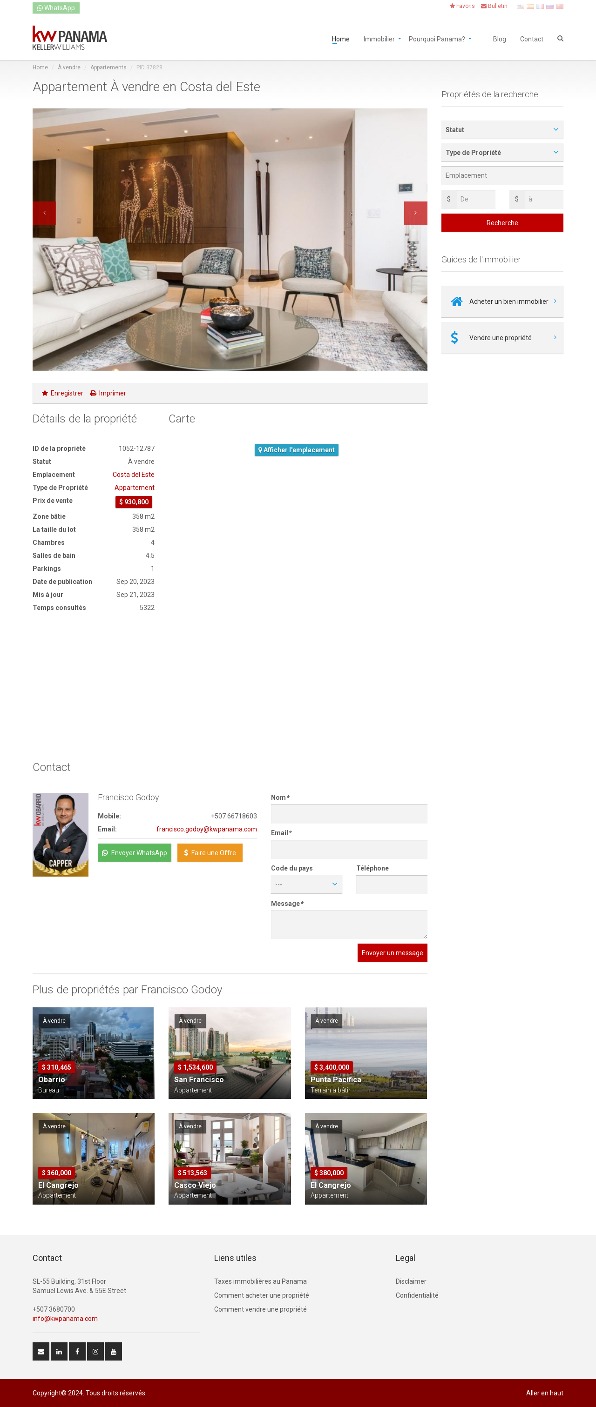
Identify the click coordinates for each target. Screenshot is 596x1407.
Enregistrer (62, 393)
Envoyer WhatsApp (134, 853)
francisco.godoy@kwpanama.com (206, 829)
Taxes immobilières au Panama (260, 1281)
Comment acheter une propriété (261, 1295)
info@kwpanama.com (65, 1318)
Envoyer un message (392, 953)
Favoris (462, 6)
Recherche (502, 223)
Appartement (135, 487)
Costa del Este (134, 474)
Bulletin (494, 6)
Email (281, 833)
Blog (499, 38)
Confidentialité (417, 1295)
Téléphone (372, 868)
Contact (531, 38)
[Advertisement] (94, 687)
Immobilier (379, 38)
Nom (280, 797)
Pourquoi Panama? (437, 38)
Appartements (108, 67)
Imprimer (108, 393)
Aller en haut (544, 1393)
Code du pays (292, 868)
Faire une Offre (210, 853)
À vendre (69, 67)
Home (341, 38)
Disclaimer (411, 1281)
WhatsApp (56, 8)
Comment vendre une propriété (260, 1309)
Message (287, 903)
